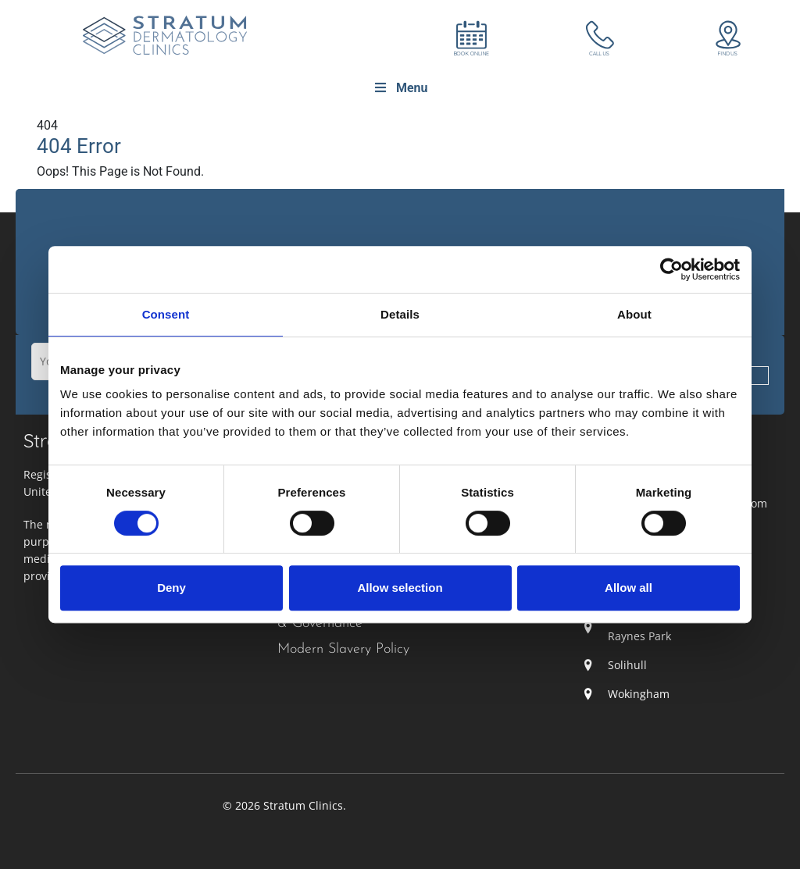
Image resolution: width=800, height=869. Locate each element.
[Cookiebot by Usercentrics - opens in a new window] (671, 269)
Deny (171, 587)
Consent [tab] (166, 314)
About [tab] (634, 314)
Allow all (628, 587)
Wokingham (639, 693)
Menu (400, 87)
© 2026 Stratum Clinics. (284, 805)
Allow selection (399, 587)
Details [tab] (400, 314)
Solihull (627, 664)
